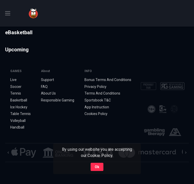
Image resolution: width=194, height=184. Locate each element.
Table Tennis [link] (20, 114)
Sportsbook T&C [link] (97, 100)
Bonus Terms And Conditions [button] (108, 80)
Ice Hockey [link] (18, 107)
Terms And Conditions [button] (102, 93)
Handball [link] (17, 127)
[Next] (186, 153)
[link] (33, 13)
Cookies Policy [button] (95, 114)
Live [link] (13, 80)
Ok (97, 167)
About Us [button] (48, 93)
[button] (23, 152)
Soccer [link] (15, 87)
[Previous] (8, 153)
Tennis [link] (15, 93)
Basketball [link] (18, 100)
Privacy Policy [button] (95, 87)
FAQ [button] (44, 87)
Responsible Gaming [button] (57, 100)
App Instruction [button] (96, 107)
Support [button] (47, 80)
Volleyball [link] (18, 121)
